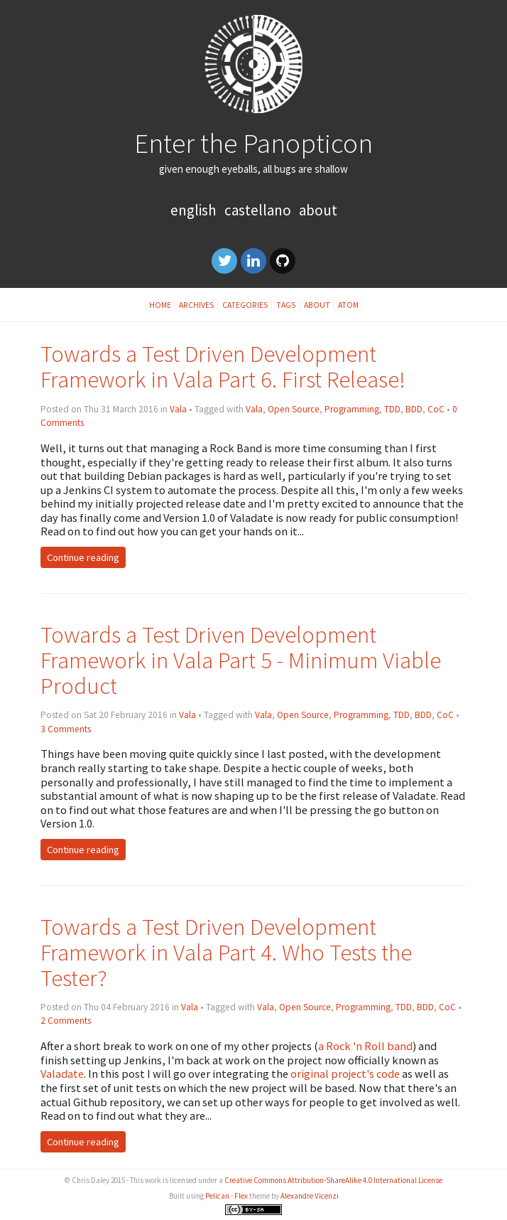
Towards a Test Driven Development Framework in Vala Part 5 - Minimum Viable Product (240, 660)
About (318, 210)
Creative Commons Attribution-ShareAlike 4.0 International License (333, 1180)
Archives (196, 304)
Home (160, 304)
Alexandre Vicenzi (309, 1196)
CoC (436, 409)
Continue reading (83, 557)
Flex (241, 1196)
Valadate (62, 1073)
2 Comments (65, 1021)
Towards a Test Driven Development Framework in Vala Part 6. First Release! (222, 366)
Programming (352, 409)
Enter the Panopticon (253, 143)
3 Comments (65, 729)
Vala (178, 409)
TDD (392, 409)
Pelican (217, 1196)
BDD (413, 409)
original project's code (345, 1073)
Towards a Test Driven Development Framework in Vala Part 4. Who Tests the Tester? (226, 952)
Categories (245, 304)
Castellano (257, 210)
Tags (286, 304)
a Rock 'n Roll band (365, 1046)
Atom (348, 304)
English (193, 210)
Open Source (294, 409)
